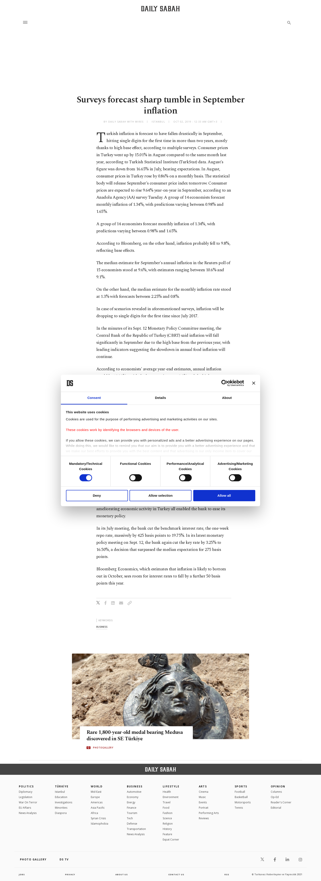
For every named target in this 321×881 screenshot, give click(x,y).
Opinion (278, 786)
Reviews (204, 818)
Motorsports (243, 802)
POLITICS (26, 786)
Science (167, 818)
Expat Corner (171, 839)
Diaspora (61, 813)
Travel (166, 802)
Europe (95, 797)
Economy (132, 797)
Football (240, 792)
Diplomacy (25, 792)
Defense (132, 823)
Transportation (136, 829)
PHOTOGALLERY (103, 747)
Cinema (203, 792)
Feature (167, 834)
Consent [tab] (94, 398)
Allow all (224, 495)
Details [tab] (160, 398)
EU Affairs (25, 808)
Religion (168, 823)
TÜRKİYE (62, 786)
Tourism (132, 813)
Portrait (203, 808)
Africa (94, 813)
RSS (226, 874)
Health (167, 792)
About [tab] (227, 398)
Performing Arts (209, 813)
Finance (131, 808)
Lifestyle (171, 786)
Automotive (134, 792)
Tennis (239, 808)
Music (202, 797)
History (167, 829)
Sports (241, 786)
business (101, 626)
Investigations (63, 802)
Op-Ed (275, 797)
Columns (276, 792)
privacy (70, 874)
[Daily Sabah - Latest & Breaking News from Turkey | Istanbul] (160, 8)
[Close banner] (253, 383)
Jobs (22, 874)
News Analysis (28, 813)
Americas (96, 802)
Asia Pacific (98, 808)
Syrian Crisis (98, 818)
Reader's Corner (281, 802)
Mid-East (96, 792)
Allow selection (160, 495)
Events (203, 802)
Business (135, 786)
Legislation (25, 797)
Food (166, 808)
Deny (97, 495)
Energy (131, 802)
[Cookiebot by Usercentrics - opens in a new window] (224, 383)
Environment (170, 797)
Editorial (276, 808)
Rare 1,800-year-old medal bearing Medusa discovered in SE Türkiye (128, 735)
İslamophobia (99, 823)
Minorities (61, 808)
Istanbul (60, 792)
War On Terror (28, 802)
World (96, 786)
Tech (130, 818)
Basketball (241, 797)
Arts (203, 786)
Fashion (167, 813)
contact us (176, 874)
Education (61, 797)
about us (122, 874)
